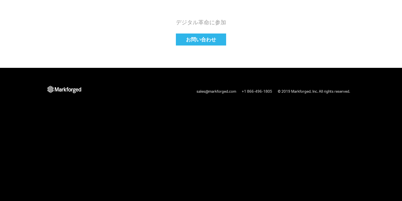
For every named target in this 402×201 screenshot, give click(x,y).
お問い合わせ (201, 39)
